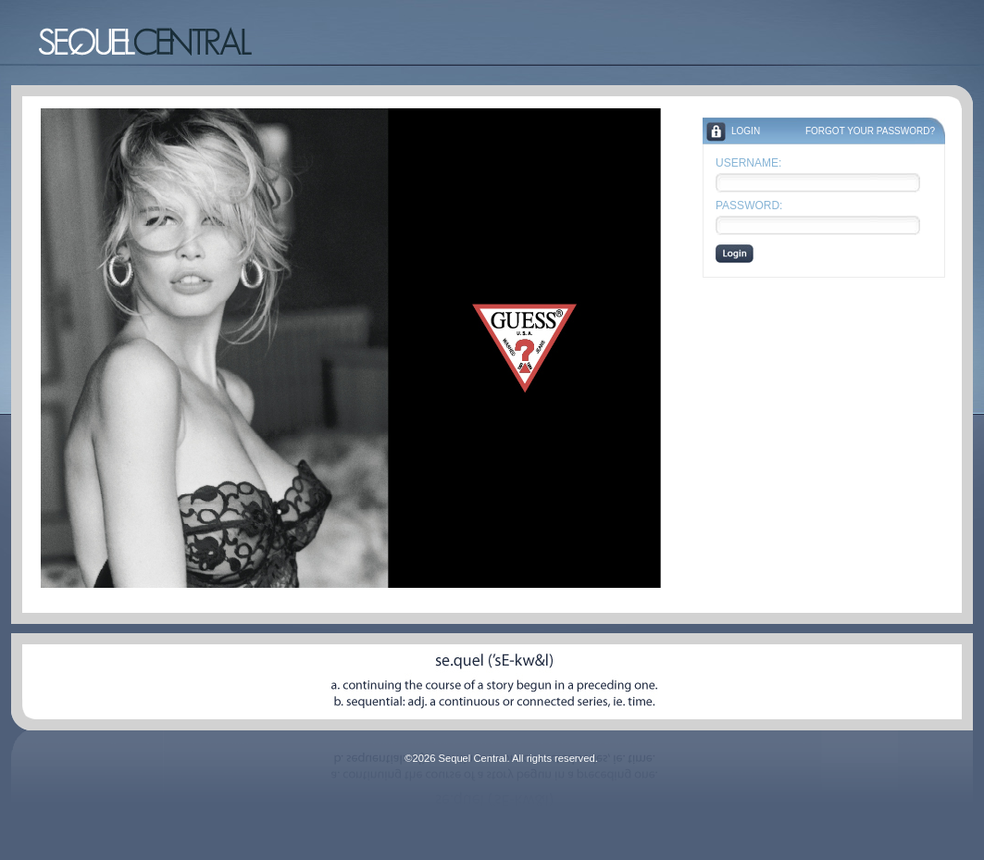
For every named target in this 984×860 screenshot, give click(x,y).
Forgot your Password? (870, 131)
